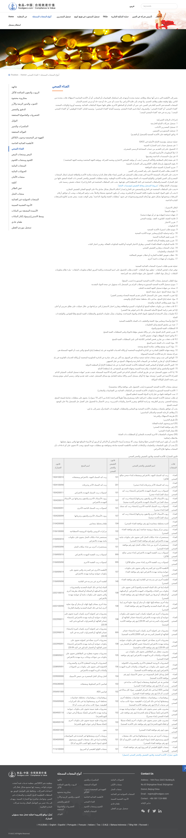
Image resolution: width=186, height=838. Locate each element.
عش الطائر (17, 188)
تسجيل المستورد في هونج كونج (86, 16)
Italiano (91, 825)
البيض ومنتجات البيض (22, 154)
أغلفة (14, 182)
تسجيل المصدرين (64, 16)
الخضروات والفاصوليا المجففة (25, 115)
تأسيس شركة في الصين (142, 16)
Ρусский (143, 825)
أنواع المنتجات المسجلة (42, 16)
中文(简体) (42, 825)
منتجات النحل (18, 193)
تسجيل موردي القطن (21, 227)
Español (61, 825)
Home (11, 16)
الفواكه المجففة (19, 132)
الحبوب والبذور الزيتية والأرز (24, 103)
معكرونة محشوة (19, 98)
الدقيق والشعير (19, 109)
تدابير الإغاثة (146, 803)
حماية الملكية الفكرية (120, 16)
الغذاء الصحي (18, 148)
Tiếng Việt (132, 825)
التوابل (14, 120)
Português (71, 825)
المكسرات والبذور (20, 126)
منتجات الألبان (18, 177)
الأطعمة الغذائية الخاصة (22, 143)
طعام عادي (17, 222)
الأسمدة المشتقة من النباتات (25, 210)
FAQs (105, 16)
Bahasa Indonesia (118, 825)
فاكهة (14, 87)
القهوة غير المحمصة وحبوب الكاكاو (28, 137)
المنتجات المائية (19, 165)
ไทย (98, 825)
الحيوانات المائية (19, 171)
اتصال (158, 16)
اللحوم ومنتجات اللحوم (22, 160)
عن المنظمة (23, 16)
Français (82, 825)
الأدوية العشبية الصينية (22, 205)
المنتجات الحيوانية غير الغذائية (25, 199)
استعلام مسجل (14, 25)
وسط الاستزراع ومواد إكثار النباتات (28, 216)
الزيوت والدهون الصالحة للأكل (25, 92)
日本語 (105, 825)
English (53, 825)
